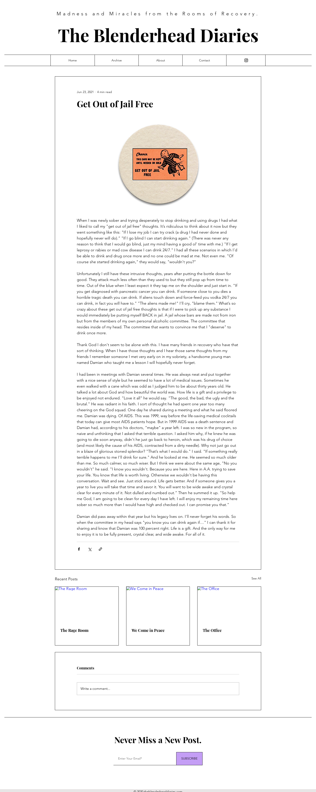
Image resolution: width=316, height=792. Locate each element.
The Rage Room (74, 630)
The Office (212, 630)
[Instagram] (246, 60)
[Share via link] (100, 549)
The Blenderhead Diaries (158, 34)
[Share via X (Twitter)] (90, 549)
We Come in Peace (148, 630)
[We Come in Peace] (158, 604)
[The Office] (229, 604)
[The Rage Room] (86, 604)
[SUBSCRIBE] (189, 758)
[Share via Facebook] (79, 549)
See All (256, 578)
